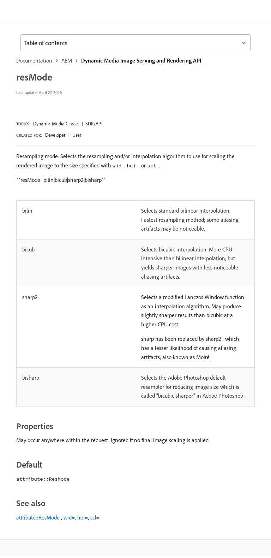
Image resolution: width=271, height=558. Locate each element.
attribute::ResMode (38, 517)
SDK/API (93, 123)
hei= (82, 517)
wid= (69, 517)
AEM (66, 60)
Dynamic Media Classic (56, 123)
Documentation (34, 60)
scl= (95, 517)
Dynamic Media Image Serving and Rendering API (141, 60)
